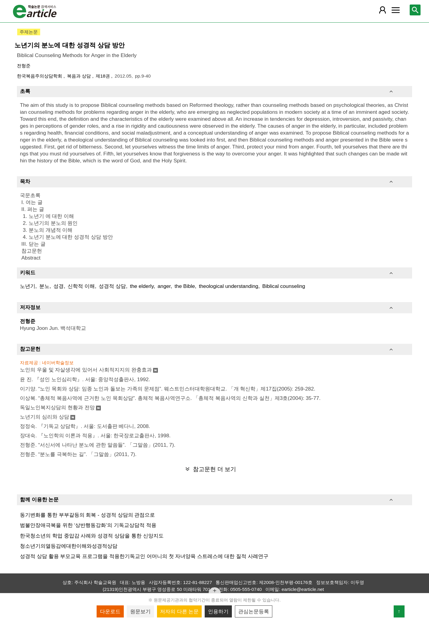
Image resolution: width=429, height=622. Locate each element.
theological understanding (228, 286)
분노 (44, 286)
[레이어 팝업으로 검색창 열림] (415, 10)
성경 (58, 286)
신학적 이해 (81, 286)
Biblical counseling (283, 286)
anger (164, 286)
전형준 (23, 65)
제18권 (103, 75)
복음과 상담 (79, 75)
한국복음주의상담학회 (40, 75)
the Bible (184, 286)
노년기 (27, 286)
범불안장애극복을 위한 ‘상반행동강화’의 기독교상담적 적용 (88, 525)
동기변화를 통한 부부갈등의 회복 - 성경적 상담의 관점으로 (87, 515)
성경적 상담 (112, 286)
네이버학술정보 (58, 362)
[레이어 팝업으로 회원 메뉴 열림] (382, 10)
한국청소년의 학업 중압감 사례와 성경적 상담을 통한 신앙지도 (92, 536)
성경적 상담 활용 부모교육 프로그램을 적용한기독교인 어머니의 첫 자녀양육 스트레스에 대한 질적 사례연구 (144, 556)
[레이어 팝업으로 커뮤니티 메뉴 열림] (395, 10)
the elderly (141, 286)
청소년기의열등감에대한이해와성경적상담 (68, 546)
